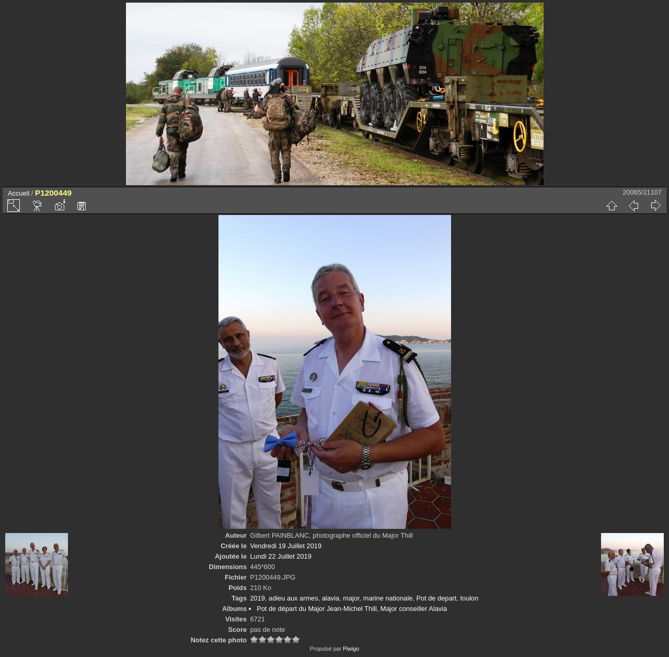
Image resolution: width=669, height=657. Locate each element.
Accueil (18, 193)
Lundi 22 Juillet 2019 (280, 556)
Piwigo (351, 648)
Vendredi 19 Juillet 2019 (285, 546)
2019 (257, 598)
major (351, 598)
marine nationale (388, 598)
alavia (330, 598)
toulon (469, 598)
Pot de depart (436, 598)
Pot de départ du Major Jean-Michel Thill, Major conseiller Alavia (352, 609)
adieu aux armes (293, 598)
